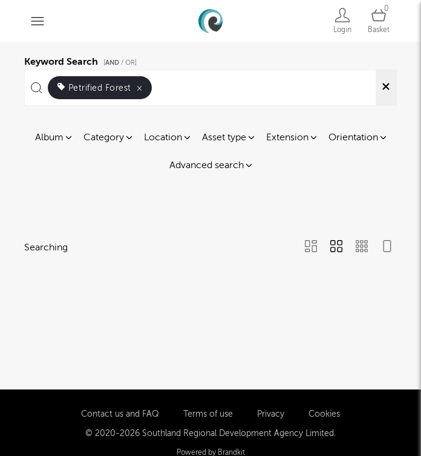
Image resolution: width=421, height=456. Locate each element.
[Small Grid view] (361, 247)
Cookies (324, 412)
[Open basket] (379, 21)
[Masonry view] (311, 247)
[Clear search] (386, 87)
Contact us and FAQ (120, 412)
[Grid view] (336, 247)
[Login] (342, 21)
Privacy (270, 412)
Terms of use (208, 412)
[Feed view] (387, 247)
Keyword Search (82, 60)
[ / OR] (120, 63)
